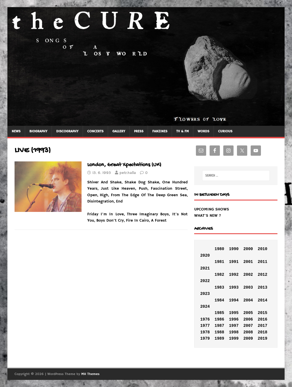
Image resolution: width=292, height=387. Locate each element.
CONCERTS (95, 131)
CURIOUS (225, 131)
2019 (262, 338)
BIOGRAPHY (38, 131)
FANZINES (159, 131)
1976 (205, 319)
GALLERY (118, 131)
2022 (205, 281)
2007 (248, 325)
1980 (219, 249)
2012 (262, 274)
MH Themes (90, 374)
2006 (248, 319)
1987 (219, 325)
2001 (248, 262)
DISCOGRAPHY (67, 131)
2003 (248, 287)
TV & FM (182, 131)
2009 (248, 338)
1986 (219, 319)
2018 (262, 332)
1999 (234, 338)
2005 (248, 313)
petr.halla (127, 173)
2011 (262, 262)
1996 (234, 319)
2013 (262, 287)
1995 (234, 313)
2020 (205, 255)
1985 (219, 313)
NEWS (16, 131)
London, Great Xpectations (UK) (124, 165)
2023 (205, 293)
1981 (219, 262)
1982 (219, 274)
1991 (234, 262)
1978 (205, 332)
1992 (234, 274)
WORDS (203, 131)
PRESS (138, 131)
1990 (234, 249)
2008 (248, 332)
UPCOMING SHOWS (211, 209)
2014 (262, 300)
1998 (234, 332)
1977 (205, 325)
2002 (248, 274)
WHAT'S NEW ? (207, 215)
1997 (234, 325)
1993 (234, 287)
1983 (219, 287)
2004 (248, 300)
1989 (219, 338)
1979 (205, 338)
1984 (219, 300)
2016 (262, 319)
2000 (248, 249)
